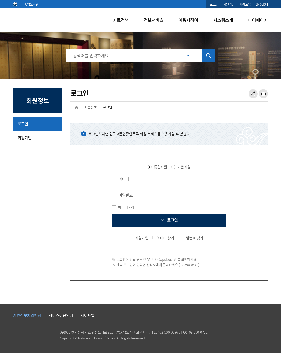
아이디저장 (126, 207)
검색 (208, 55)
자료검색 (121, 20)
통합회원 (160, 167)
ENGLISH (262, 4)
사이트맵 (245, 4)
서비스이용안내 (61, 315)
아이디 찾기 (165, 237)
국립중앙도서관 (28, 4)
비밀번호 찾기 (193, 237)
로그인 (214, 4)
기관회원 (184, 167)
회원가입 (229, 4)
